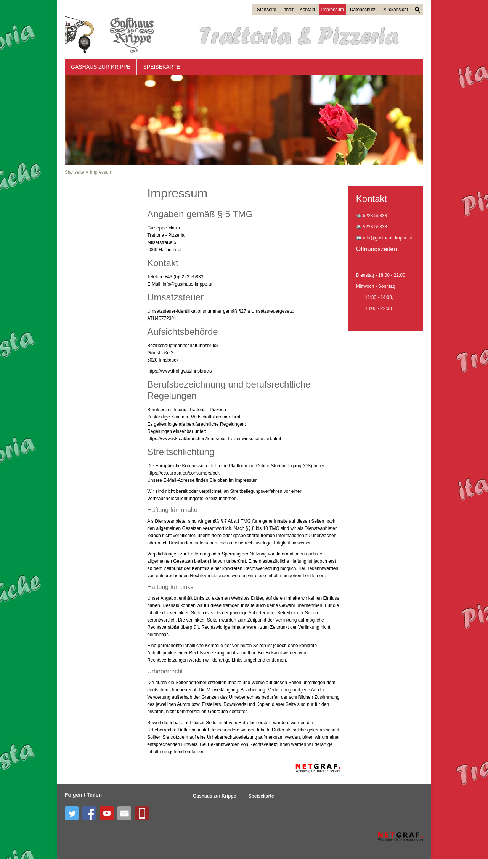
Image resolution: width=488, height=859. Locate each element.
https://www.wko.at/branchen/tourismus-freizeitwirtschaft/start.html (214, 438)
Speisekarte (161, 67)
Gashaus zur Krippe (100, 67)
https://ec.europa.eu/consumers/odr (183, 473)
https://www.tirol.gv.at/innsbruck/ (179, 371)
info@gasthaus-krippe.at (388, 238)
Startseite (266, 9)
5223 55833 (375, 215)
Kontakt (307, 9)
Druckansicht (395, 9)
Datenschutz (363, 9)
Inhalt (288, 9)
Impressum (332, 9)
